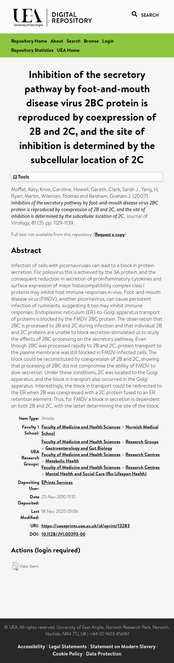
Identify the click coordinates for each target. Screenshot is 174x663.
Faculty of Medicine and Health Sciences (81, 427)
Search (73, 41)
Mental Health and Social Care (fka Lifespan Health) (95, 474)
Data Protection (103, 653)
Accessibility (31, 646)
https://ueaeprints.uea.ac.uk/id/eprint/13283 (85, 526)
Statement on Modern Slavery (123, 646)
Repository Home (29, 41)
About (56, 41)
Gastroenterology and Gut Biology (78, 448)
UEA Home (68, 50)
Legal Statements (68, 646)
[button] (15, 566)
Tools (21, 176)
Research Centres (143, 454)
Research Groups (142, 441)
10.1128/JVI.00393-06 (63, 534)
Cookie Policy (67, 653)
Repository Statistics (32, 50)
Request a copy (110, 234)
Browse (91, 41)
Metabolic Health (62, 461)
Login (108, 41)
